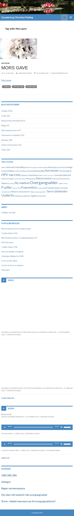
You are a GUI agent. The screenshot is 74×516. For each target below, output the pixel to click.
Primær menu (71, 17)
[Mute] (61, 427)
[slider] (33, 427)
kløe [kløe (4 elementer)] (40, 175)
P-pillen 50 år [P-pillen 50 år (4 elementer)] (63, 183)
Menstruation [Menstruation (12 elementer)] (43, 178)
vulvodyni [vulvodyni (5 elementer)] (42, 196)
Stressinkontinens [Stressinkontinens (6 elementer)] (53, 188)
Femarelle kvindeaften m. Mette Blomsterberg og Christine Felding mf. (32, 388)
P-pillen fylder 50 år (9, 233)
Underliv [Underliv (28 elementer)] (7, 195)
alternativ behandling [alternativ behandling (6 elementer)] (15, 167)
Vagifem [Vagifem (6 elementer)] (34, 196)
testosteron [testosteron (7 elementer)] (23, 191)
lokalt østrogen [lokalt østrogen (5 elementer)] (7, 179)
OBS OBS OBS (9, 475)
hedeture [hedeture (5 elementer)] (24, 171)
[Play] (5, 427)
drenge (7, 87)
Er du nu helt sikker (9, 261)
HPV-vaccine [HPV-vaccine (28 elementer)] (10, 175)
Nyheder (5, 140)
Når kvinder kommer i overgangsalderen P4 (19, 238)
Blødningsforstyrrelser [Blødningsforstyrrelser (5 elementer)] (57, 167)
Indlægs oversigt (8, 212)
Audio (3, 116)
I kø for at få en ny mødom (12, 265)
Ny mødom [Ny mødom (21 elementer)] (22, 183)
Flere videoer (8, 398)
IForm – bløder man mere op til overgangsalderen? (28, 501)
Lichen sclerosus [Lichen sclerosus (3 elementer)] (48, 175)
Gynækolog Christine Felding (17, 17)
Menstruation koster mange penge (16, 228)
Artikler (5, 63)
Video (3, 150)
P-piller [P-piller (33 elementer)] (6, 187)
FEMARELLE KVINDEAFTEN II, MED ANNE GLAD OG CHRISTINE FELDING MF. (29, 332)
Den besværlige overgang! (12, 251)
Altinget (6, 481)
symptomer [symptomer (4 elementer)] (5, 192)
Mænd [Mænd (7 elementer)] (4, 183)
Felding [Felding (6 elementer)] (10, 171)
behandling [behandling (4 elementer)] (43, 167)
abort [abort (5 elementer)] (3, 167)
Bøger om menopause (13, 488)
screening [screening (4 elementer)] (40, 188)
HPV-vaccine (18, 87)
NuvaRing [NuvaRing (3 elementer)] (11, 183)
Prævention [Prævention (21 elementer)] (29, 187)
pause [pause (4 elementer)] (15, 188)
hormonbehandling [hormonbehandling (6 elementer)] (36, 171)
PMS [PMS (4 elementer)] (19, 188)
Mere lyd (6, 458)
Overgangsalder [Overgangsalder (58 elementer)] (44, 182)
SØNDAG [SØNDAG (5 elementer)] (14, 192)
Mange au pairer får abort (12, 417)
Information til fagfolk (10, 135)
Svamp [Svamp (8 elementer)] (64, 187)
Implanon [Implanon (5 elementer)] (24, 175)
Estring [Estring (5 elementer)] (4, 171)
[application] (37, 427)
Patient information (9, 145)
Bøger (4, 125)
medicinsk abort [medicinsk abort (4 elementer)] (20, 179)
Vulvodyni (5, 270)
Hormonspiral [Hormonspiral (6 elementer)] (65, 171)
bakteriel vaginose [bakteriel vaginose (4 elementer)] (32, 167)
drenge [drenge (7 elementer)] (69, 167)
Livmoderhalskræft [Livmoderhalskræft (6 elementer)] (62, 175)
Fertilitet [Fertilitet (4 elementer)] (17, 171)
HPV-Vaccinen (7, 242)
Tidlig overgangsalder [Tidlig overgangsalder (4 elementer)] (38, 192)
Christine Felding (25, 73)
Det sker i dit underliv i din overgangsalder (24, 494)
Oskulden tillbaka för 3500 (12, 256)
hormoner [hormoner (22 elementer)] (52, 170)
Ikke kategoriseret (9, 130)
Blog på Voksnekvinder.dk (12, 120)
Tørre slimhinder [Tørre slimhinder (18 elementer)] (57, 191)
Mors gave (14, 67)
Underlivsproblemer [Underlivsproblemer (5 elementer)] (22, 196)
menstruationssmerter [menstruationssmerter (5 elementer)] (61, 179)
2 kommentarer (53, 450)
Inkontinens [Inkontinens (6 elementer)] (33, 175)
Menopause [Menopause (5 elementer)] (30, 179)
